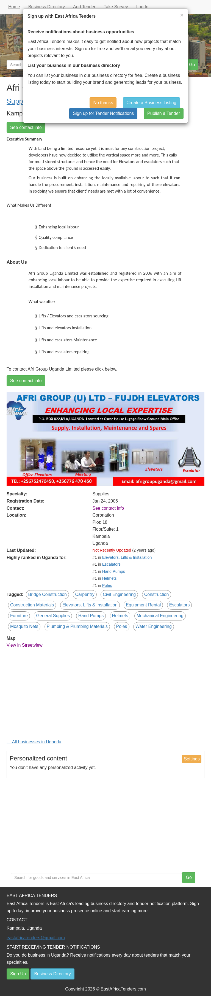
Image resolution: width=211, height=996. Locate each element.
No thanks (103, 102)
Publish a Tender (163, 113)
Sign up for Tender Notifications (103, 113)
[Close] (182, 15)
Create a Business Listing (151, 102)
